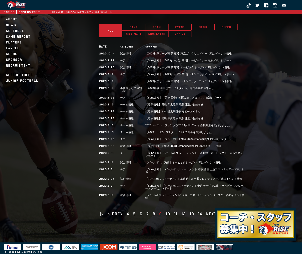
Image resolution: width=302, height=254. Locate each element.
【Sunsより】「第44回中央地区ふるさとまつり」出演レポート (183, 97)
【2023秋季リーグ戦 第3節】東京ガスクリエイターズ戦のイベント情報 (188, 53)
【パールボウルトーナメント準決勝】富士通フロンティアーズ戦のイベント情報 (193, 178)
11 (175, 214)
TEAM (157, 27)
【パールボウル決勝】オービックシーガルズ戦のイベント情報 (183, 162)
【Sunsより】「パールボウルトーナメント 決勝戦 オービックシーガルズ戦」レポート (194, 154)
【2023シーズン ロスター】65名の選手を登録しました (178, 132)
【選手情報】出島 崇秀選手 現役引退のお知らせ (174, 118)
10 (168, 214)
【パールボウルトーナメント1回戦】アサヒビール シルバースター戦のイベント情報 (195, 196)
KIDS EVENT (157, 33)
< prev (115, 214)
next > (213, 214)
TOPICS (9, 12)
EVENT (180, 27)
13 (192, 214)
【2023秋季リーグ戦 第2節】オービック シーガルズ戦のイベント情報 (187, 67)
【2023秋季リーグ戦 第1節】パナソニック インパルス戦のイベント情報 (188, 81)
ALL (110, 30)
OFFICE (180, 33)
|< (101, 214)
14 (200, 214)
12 (183, 214)
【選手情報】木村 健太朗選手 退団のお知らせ (173, 111)
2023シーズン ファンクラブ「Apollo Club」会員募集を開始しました (187, 125)
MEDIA (203, 27)
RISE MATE (134, 33)
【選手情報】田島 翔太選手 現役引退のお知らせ (174, 104)
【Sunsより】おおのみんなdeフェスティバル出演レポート (81, 12)
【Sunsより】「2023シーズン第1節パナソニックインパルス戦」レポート (189, 74)
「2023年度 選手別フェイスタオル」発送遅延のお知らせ (179, 88)
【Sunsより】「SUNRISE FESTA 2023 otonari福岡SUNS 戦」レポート (188, 139)
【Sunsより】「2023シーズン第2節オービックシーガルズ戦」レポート (188, 60)
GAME (134, 27)
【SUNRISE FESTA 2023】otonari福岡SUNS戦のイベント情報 (183, 146)
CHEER (226, 27)
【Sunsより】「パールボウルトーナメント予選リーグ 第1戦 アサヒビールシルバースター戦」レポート (194, 187)
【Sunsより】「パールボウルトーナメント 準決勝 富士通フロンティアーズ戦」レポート (195, 171)
